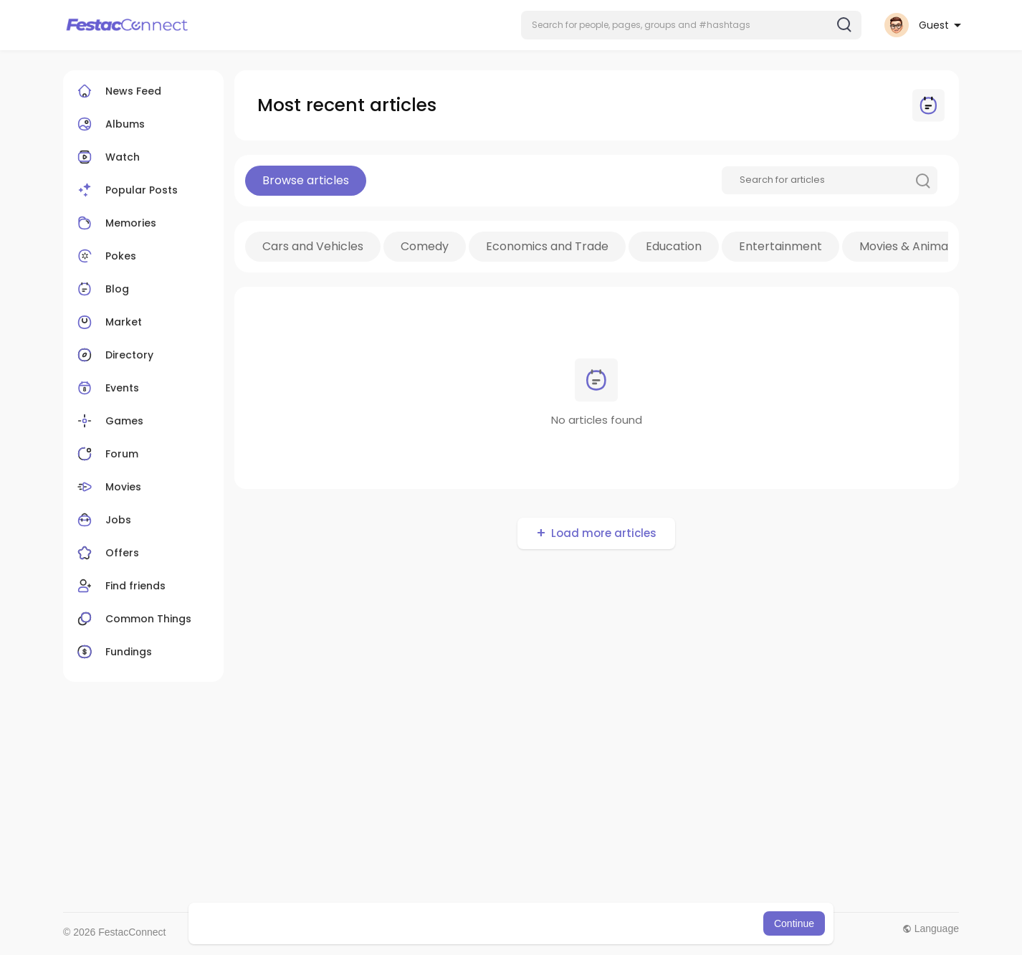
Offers (106, 553)
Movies (107, 487)
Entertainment (780, 246)
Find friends (120, 586)
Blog (101, 289)
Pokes (105, 256)
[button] (691, 25)
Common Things (132, 618)
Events (106, 388)
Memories (115, 223)
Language (930, 928)
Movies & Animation (914, 246)
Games (108, 421)
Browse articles (305, 180)
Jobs (102, 520)
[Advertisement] (493, 797)
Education (674, 246)
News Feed (117, 91)
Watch (107, 157)
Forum (106, 454)
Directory (113, 355)
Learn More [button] (584, 923)
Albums (109, 124)
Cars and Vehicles (312, 246)
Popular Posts (126, 190)
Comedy (425, 246)
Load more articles (603, 533)
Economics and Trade (547, 246)
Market (108, 322)
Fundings (113, 651)
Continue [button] (794, 923)
